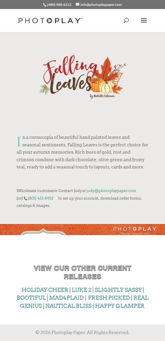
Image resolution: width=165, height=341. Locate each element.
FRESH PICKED (109, 297)
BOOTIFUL (31, 297)
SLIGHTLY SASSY (118, 290)
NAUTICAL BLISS (68, 306)
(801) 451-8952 (40, 198)
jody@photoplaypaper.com (111, 190)
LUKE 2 (81, 290)
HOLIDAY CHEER (44, 290)
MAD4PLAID (66, 297)
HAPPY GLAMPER (120, 306)
